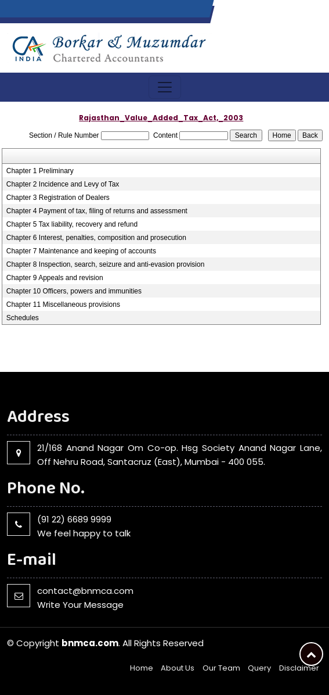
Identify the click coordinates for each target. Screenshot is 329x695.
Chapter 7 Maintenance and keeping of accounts (81, 251)
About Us (177, 667)
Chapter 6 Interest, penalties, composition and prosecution (96, 238)
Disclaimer (299, 667)
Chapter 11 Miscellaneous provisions (63, 304)
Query (259, 667)
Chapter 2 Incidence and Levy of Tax (63, 184)
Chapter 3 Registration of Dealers (58, 198)
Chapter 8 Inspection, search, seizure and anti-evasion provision (105, 264)
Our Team (221, 667)
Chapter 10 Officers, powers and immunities (74, 291)
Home (141, 667)
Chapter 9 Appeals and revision (54, 278)
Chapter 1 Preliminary (40, 171)
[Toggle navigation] (165, 87)
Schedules (22, 318)
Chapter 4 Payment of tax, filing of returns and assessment (96, 211)
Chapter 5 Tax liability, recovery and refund (72, 224)
